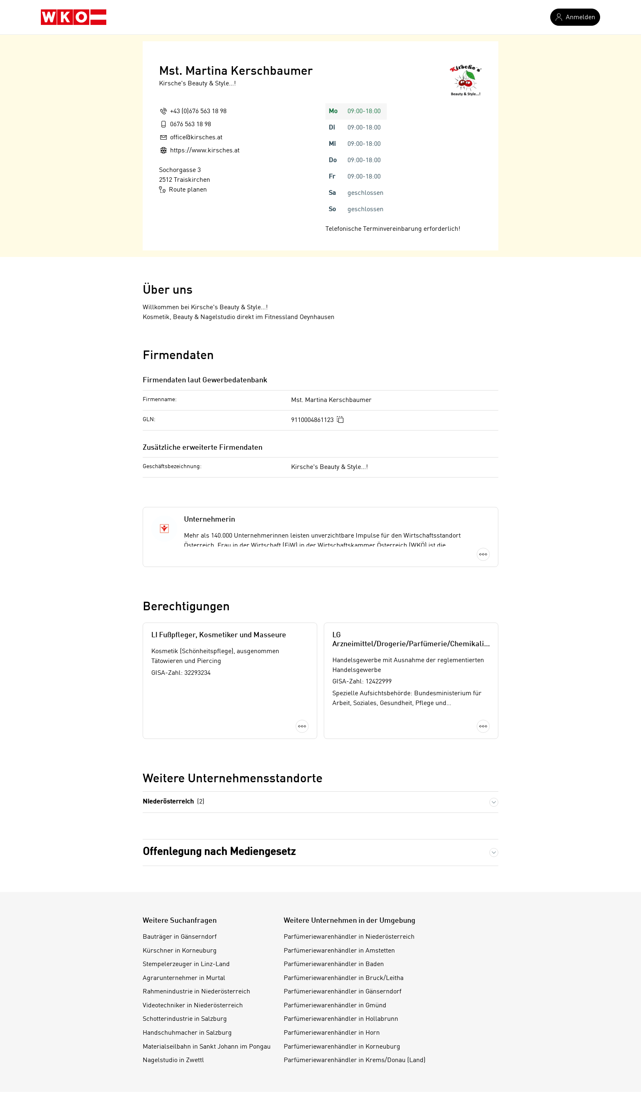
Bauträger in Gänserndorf (180, 937)
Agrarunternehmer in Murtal (184, 978)
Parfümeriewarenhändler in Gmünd (335, 1005)
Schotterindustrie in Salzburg (185, 1019)
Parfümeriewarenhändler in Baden (334, 964)
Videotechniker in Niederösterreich (193, 1005)
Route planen (183, 189)
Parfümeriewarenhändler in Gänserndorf (342, 992)
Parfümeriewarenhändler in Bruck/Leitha (343, 978)
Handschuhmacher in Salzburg (187, 1033)
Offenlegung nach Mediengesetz (219, 852)
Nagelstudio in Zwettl (173, 1060)
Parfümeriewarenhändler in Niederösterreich (349, 937)
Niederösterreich (173, 802)
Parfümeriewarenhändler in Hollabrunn (341, 1019)
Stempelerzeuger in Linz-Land (186, 964)
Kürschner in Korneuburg (180, 951)
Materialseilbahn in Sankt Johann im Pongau (207, 1047)
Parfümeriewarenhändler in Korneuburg (342, 1047)
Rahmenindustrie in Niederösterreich (196, 992)
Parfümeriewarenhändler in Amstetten (339, 951)
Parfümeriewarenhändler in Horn (332, 1033)
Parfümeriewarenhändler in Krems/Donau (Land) (355, 1060)
